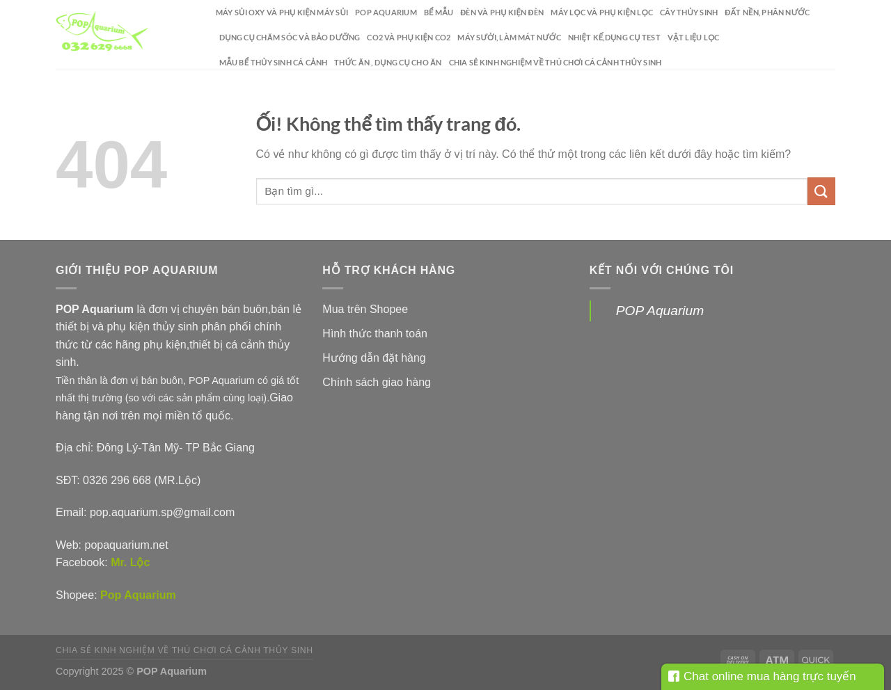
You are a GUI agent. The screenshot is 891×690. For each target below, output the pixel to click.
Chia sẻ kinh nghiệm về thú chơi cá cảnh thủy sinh (555, 62)
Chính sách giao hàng (376, 382)
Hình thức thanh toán (374, 333)
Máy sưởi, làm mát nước (508, 37)
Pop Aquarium (138, 595)
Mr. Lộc (130, 562)
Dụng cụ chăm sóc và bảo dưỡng (289, 37)
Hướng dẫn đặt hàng (373, 358)
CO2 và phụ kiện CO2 (408, 37)
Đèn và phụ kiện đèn (502, 12)
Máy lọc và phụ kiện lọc (602, 12)
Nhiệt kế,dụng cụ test (614, 37)
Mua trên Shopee (365, 309)
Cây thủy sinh (689, 12)
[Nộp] (821, 190)
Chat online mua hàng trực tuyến (762, 676)
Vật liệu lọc (694, 37)
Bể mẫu (438, 12)
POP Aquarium (386, 12)
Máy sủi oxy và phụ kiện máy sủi (282, 12)
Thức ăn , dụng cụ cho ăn (387, 62)
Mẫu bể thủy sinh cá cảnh (273, 62)
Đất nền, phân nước (767, 12)
